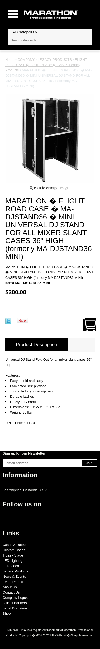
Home (10, 60)
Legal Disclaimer (15, 608)
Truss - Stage (13, 555)
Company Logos (15, 598)
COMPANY (26, 60)
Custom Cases (14, 550)
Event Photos (13, 582)
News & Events (14, 576)
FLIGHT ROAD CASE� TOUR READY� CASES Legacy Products (46, 65)
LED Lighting (12, 561)
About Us (10, 587)
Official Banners (15, 603)
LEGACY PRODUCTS (55, 60)
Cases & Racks (14, 545)
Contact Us (11, 592)
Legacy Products (15, 571)
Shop (7, 613)
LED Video (11, 566)
